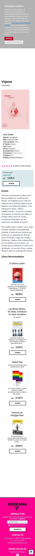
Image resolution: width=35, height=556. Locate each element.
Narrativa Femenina (16, 157)
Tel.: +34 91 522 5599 (17, 540)
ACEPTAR (9, 38)
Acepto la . (18, 525)
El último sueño (17, 263)
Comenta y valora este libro (22, 166)
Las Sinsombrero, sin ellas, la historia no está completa (17, 312)
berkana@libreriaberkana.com (17, 543)
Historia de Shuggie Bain (17, 414)
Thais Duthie (5, 85)
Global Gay (17, 362)
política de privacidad (20, 525)
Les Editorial (13, 137)
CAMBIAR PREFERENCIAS (14, 42)
